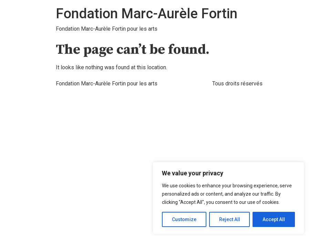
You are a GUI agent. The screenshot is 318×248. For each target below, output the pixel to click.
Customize (184, 219)
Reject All (229, 219)
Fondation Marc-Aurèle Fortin (146, 14)
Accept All (274, 219)
